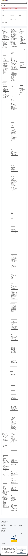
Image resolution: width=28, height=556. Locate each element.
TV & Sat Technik (4, 94)
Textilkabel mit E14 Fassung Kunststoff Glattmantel (13, 480)
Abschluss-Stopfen (12, 42)
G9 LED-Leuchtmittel (22, 50)
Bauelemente (4, 41)
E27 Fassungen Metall (14, 210)
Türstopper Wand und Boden (6, 507)
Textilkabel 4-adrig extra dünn (13, 452)
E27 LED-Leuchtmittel (22, 39)
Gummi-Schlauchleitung (14, 322)
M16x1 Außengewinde (14, 309)
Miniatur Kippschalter (5, 87)
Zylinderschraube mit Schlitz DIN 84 (14, 364)
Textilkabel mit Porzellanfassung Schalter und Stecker (13, 501)
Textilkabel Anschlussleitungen (12, 455)
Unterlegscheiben (12, 419)
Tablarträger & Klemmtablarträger (5, 496)
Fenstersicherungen (5, 498)
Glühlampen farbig (13, 321)
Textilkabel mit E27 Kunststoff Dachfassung (14, 493)
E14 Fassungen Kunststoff (13, 202)
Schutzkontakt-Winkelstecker (13, 387)
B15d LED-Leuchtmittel (22, 33)
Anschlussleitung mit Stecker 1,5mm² (14, 52)
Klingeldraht (4, 71)
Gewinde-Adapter (12, 92)
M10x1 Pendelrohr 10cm (14, 293)
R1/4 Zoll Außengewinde (14, 312)
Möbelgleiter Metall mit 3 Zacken (6, 467)
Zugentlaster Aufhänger (13, 428)
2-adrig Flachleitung (13, 438)
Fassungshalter (13, 220)
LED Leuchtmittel (21, 32)
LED (19, 30)
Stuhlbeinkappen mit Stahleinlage (5, 474)
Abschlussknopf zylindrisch (13, 40)
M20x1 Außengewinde (14, 310)
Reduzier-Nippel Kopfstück (13, 96)
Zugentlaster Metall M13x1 (13, 431)
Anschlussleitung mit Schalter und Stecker (14, 46)
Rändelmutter (13, 268)
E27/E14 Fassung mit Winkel (13, 217)
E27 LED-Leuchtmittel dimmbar (22, 41)
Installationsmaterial (13, 123)
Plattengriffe (4, 485)
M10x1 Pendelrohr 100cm (13, 297)
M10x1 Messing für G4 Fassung (14, 106)
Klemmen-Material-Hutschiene (13, 136)
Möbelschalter (5, 436)
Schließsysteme (5, 499)
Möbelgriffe (3, 476)
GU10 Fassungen (13, 228)
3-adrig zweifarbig (13, 451)
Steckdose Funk (13, 372)
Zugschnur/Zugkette (13, 239)
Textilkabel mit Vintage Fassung (14, 507)
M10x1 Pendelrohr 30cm (14, 294)
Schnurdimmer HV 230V (14, 73)
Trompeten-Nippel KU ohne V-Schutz (14, 417)
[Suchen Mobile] (13, 3)
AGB (19, 14)
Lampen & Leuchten (5, 435)
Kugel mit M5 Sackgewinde (13, 167)
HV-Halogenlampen (21, 65)
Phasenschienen (13, 139)
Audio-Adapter (5, 31)
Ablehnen (21, 552)
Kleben (12, 134)
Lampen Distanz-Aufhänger (13, 188)
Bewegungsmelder (5, 65)
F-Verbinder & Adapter (6, 95)
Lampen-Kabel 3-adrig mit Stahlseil (14, 250)
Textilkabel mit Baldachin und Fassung (14, 475)
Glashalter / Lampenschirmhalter (13, 117)
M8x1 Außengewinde (14, 306)
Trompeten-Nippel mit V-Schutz (14, 400)
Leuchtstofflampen (21, 88)
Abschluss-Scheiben (12, 41)
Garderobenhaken (5, 442)
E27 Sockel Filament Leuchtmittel (22, 46)
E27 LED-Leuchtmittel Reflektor (22, 42)
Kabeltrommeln (13, 424)
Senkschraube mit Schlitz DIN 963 (13, 357)
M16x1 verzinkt (13, 111)
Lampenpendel (12, 255)
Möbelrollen (4, 448)
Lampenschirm (13, 469)
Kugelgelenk (12, 88)
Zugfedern (4, 459)
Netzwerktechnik (4, 82)
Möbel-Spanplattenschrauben (6, 491)
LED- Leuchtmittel (21, 78)
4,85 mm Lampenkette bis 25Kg (14, 153)
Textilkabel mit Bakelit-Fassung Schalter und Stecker (14, 473)
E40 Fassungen (13, 218)
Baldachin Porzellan (13, 66)
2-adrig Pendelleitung (14, 440)
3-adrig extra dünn (13, 443)
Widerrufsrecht (12, 15)
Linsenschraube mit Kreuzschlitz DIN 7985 (14, 336)
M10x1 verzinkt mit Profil (14, 108)
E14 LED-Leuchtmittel (22, 34)
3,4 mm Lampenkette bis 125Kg (14, 158)
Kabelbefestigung (13, 129)
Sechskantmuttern (13, 275)
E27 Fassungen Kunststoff (13, 209)
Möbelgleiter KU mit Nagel (5, 465)
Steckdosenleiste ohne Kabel (14, 376)
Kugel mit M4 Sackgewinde (13, 165)
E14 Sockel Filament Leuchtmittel (22, 38)
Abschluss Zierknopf (13, 35)
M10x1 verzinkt (13, 107)
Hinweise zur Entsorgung (13, 525)
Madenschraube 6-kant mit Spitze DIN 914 (14, 341)
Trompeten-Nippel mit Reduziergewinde (14, 406)
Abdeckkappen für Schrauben (5, 439)
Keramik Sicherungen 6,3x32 (5, 90)
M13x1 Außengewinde (14, 308)
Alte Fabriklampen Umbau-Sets (13, 195)
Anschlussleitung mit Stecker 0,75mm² (14, 48)
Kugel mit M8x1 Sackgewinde (13, 171)
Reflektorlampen (21, 94)
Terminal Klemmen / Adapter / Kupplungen (6, 37)
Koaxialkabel (4, 97)
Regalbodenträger (4, 492)
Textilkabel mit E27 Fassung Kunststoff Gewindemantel (13, 485)
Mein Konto (3, 14)
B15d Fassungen (13, 197)
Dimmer (11, 71)
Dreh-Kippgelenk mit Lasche (13, 86)
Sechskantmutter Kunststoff (13, 272)
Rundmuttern (13, 269)
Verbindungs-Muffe (13, 97)
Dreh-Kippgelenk (13, 84)
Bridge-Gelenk (13, 82)
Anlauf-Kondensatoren (6, 43)
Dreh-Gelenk (12, 83)
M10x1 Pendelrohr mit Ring (14, 300)
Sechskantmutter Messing (13, 274)
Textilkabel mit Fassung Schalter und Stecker (14, 495)
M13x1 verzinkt (13, 110)
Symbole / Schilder (5, 456)
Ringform (21, 92)
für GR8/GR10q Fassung (22, 89)
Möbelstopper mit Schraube (5, 470)
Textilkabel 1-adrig (12, 436)
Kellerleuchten (5, 70)
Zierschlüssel (4, 458)
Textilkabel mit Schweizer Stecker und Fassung (14, 504)
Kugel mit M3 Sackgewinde (13, 163)
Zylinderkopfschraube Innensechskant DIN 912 (14, 363)
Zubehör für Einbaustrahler (13, 238)
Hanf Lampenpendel (13, 257)
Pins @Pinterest (4, 23)
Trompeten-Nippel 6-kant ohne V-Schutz (14, 402)
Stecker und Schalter (13, 379)
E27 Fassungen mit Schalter (13, 212)
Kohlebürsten (4, 62)
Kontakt (3, 15)
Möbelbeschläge (4, 437)
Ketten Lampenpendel (14, 258)
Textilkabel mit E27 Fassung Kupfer (13, 489)
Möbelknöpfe (4, 484)
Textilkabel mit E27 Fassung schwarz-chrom (14, 491)
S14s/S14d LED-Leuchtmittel (21, 56)
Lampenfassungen (12, 190)
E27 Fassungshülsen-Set (14, 214)
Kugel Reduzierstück (13, 185)
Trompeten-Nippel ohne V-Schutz (14, 398)
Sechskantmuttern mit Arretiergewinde (14, 283)
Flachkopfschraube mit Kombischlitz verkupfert (14, 327)
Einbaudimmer (13, 72)
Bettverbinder (5, 441)
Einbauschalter (12, 78)
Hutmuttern (12, 267)
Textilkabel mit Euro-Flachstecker (13, 457)
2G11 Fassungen (13, 192)
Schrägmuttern (13, 270)
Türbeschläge (4, 503)
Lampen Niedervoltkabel (14, 244)
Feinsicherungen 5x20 (5, 89)
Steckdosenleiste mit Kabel (13, 374)
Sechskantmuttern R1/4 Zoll (14, 285)
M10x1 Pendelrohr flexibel (13, 299)
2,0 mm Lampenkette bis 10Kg (14, 147)
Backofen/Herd (5, 49)
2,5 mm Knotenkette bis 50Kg (14, 156)
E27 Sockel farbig (13, 320)
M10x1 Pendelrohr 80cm (14, 295)
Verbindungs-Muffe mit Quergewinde (14, 99)
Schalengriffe (4, 486)
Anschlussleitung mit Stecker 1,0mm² (14, 50)
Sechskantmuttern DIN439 (13, 277)
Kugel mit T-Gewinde (13, 182)
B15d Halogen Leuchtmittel (21, 67)
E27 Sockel (21, 79)
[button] (21, 1)
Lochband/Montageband (14, 137)
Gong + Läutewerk (5, 68)
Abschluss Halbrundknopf (13, 33)
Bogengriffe (4, 477)
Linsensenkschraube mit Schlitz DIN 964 (14, 339)
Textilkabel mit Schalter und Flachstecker (13, 510)
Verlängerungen (12, 422)
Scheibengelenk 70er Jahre (13, 91)
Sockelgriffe (4, 487)
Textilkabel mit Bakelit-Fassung (14, 471)
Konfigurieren (21, 550)
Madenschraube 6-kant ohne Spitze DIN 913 (14, 343)
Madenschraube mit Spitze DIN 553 (13, 347)
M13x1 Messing (13, 109)
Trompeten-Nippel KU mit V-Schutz (14, 415)
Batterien (3, 40)
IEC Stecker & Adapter (5, 96)
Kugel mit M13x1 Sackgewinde (13, 174)
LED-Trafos (20, 87)
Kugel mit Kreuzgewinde (14, 181)
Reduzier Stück (12, 304)
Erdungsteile (12, 79)
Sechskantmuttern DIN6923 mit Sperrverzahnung (13, 279)
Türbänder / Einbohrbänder (5, 505)
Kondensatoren (5, 44)
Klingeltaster (4, 72)
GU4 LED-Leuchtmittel (22, 51)
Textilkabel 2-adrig (12, 437)
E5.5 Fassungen (13, 219)
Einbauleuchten (12, 77)
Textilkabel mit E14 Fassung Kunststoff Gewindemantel (13, 478)
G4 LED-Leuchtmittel (22, 49)
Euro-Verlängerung (13, 423)
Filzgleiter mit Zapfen (5, 463)
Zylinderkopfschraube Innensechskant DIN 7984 (14, 360)
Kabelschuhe (13, 132)
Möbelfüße (4, 446)
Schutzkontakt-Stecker (14, 386)
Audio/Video (3, 30)
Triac (3, 45)
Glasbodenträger (5, 494)
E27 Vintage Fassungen (14, 215)
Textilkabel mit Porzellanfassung (13, 499)
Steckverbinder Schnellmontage (13, 391)
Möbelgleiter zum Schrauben (5, 468)
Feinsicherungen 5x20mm (5, 67)
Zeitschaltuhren (5, 63)
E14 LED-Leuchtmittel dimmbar (22, 36)
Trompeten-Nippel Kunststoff (12, 409)
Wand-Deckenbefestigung (13, 427)
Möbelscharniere (5, 449)
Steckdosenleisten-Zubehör (13, 378)
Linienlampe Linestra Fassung (14, 230)
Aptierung (12, 196)
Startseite (3, 12)
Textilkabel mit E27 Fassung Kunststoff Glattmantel (13, 487)
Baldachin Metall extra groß (14, 59)
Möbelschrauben (4, 489)
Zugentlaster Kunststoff (13, 429)
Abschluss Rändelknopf (14, 34)
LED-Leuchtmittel (22, 31)
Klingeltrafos (4, 73)
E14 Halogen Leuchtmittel (21, 68)
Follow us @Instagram (4, 544)
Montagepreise (12, 262)
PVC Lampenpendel (13, 259)
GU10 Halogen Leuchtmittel (21, 74)
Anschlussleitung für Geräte (13, 45)
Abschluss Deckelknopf (14, 31)
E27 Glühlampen (22, 63)
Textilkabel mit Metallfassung (13, 497)
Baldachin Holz (13, 54)
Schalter (3, 83)
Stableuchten (13, 261)
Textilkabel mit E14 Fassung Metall (13, 482)
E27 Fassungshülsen (13, 213)
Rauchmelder (4, 74)
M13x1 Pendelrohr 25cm (14, 292)
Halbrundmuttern (13, 266)
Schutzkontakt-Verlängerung (13, 426)
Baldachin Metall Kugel (14, 61)
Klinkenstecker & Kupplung (5, 35)
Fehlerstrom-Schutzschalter (13, 125)
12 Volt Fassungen (13, 191)
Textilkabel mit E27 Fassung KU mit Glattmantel (13, 465)
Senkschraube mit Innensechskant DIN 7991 (13, 353)
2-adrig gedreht (13, 439)
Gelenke (11, 81)
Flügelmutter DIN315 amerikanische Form (13, 265)
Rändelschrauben (12, 303)
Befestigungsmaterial (5, 440)
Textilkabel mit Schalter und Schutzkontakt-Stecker (13, 512)
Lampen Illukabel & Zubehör (13, 243)
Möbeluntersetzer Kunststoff (5, 472)
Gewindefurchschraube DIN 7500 (14, 330)
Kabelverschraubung (13, 133)
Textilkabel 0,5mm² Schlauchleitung (12, 435)
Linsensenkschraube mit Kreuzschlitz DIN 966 (14, 338)
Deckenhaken (13, 325)
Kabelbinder (12, 130)
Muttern (11, 263)
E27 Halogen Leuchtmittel (21, 70)
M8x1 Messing (13, 112)
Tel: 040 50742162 (4, 18)
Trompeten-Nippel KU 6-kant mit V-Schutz (14, 411)
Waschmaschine (5, 57)
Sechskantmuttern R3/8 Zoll (14, 287)
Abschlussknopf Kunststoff (13, 37)
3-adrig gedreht (13, 444)
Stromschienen (12, 396)
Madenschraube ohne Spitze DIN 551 (14, 349)
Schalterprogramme (5, 75)
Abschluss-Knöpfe (12, 30)
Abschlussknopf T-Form (14, 38)
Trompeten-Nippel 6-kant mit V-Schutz (14, 404)
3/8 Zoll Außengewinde (14, 311)
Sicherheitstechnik (4, 497)
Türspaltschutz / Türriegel (5, 501)
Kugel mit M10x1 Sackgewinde (13, 172)
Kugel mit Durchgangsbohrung (13, 178)
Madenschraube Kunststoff (13, 345)
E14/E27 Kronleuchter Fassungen (14, 206)
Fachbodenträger (5, 493)
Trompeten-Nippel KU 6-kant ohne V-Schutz (14, 413)
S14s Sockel (21, 86)
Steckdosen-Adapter (13, 373)
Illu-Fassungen (13, 323)
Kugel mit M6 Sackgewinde (13, 169)
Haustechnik (3, 58)
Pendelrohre (12, 291)
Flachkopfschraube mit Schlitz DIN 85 (14, 329)
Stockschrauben (13, 358)
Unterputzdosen (13, 141)
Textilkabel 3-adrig (12, 442)
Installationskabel (5, 69)
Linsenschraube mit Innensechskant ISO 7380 (13, 334)
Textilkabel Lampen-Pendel (13, 463)
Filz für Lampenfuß (12, 80)
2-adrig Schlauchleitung (14, 441)
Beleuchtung (3, 434)
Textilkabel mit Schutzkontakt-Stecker (14, 462)
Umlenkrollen (12, 418)
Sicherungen (3, 88)
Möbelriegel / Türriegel (6, 447)
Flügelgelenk (12, 87)
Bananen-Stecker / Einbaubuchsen (4, 39)
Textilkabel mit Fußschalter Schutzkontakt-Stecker (14, 459)
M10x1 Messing (13, 104)
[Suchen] (26, 3)
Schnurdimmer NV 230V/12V (13, 76)
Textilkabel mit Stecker (14, 505)
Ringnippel (11, 313)
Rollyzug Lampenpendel (14, 260)
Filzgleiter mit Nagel (5, 461)
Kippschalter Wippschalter (4, 84)
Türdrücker (4, 488)
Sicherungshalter (5, 92)
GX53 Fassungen (13, 229)
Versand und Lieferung (13, 14)
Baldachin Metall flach (14, 60)
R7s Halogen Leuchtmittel (21, 77)
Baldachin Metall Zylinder (13, 65)
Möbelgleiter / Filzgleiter (5, 460)
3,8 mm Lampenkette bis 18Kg (14, 151)
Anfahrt (11, 12)
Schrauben (11, 324)
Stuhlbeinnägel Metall (6, 475)
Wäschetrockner (5, 56)
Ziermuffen (12, 100)
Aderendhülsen (13, 124)
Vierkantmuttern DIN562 (14, 290)
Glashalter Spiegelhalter (6, 443)
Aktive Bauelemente (5, 42)
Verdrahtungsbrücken (14, 142)
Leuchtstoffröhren (22, 91)
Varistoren (4, 46)
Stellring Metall (13, 395)
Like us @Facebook (4, 22)
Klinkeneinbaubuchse (5, 33)
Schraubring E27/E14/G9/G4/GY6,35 (14, 236)
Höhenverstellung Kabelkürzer (13, 468)
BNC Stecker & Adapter (6, 32)
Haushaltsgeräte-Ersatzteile (5, 48)
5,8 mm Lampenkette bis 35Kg (14, 154)
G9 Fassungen (13, 227)
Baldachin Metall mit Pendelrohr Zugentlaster (14, 63)
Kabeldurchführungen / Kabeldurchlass (6, 445)
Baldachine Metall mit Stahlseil (14, 69)
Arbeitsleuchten (13, 256)
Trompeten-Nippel (12, 397)
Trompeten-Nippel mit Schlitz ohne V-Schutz (14, 408)
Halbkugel (12, 187)
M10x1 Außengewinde (14, 307)
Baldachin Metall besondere (13, 57)
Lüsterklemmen (13, 138)
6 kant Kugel (12, 186)
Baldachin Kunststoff (13, 55)
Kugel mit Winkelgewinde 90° (13, 184)
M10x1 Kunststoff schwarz (13, 103)
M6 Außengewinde (13, 305)
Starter (20, 93)
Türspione (4, 502)
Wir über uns (12, 18)
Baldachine (11, 53)
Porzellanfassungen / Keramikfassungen (14, 232)
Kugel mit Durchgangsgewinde (13, 180)
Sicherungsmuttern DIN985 (13, 289)
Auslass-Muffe (13, 93)
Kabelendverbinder (13, 131)
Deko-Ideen (4, 59)
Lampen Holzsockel (12, 189)
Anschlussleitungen (12, 43)
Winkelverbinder (5, 457)
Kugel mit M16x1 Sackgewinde (13, 176)
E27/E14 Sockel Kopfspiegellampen (22, 48)
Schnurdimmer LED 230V (14, 74)
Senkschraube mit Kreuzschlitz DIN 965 (13, 355)
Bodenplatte (11, 70)
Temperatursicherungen (6, 93)
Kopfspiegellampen (22, 64)
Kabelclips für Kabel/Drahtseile (13, 367)
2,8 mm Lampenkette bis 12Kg (14, 149)
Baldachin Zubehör (13, 67)
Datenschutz (20, 12)
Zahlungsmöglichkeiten (13, 19)
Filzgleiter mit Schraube (6, 462)
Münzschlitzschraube (14, 350)
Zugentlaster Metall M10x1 (13, 430)
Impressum (20, 525)
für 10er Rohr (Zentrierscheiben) (13, 421)
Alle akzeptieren (21, 548)
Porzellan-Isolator (13, 140)
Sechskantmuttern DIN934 (13, 281)
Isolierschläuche (13, 128)
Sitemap (20, 15)
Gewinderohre (12, 101)
